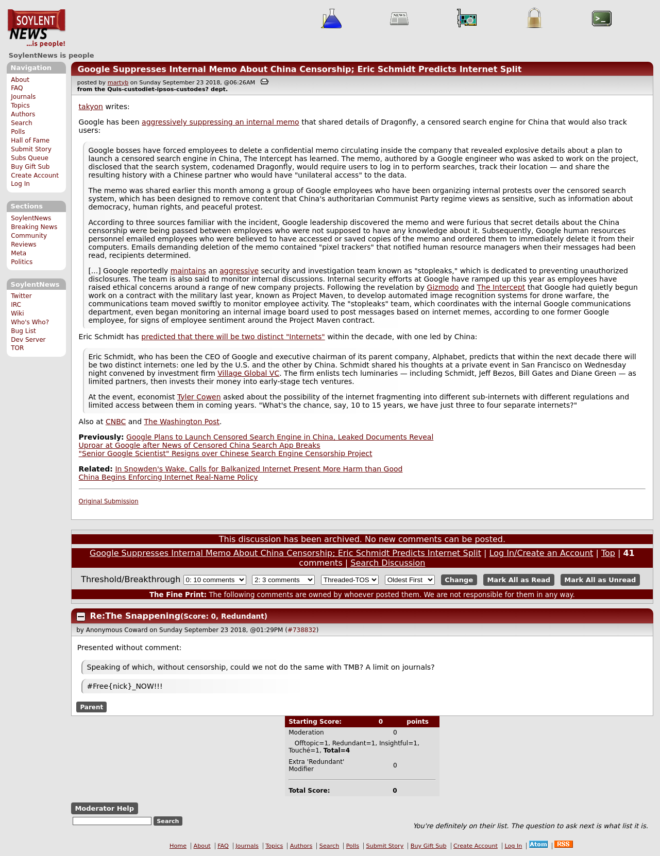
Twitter (21, 296)
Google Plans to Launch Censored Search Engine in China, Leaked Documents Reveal (279, 437)
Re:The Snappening (135, 616)
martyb (118, 82)
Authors (23, 114)
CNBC (116, 421)
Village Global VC (248, 373)
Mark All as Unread (600, 580)
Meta (18, 253)
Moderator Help (104, 808)
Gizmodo (443, 287)
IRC (16, 304)
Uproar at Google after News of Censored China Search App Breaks (199, 445)
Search (21, 123)
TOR (17, 348)
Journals (23, 96)
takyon (91, 106)
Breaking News (34, 227)
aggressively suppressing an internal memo (220, 122)
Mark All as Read (518, 580)
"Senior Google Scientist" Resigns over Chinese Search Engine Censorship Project (226, 453)
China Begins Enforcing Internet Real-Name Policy (168, 477)
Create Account (35, 175)
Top (608, 553)
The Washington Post (182, 421)
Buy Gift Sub (30, 166)
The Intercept (501, 287)
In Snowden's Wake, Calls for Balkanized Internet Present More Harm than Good (258, 469)
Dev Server (28, 339)
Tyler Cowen (199, 397)
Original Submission (109, 501)
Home (178, 846)
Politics (21, 262)
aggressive (239, 271)
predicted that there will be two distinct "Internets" (233, 337)
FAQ (17, 88)
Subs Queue (29, 158)
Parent (91, 707)
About (20, 79)
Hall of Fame (30, 140)
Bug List (23, 331)
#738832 (301, 630)
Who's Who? (30, 322)
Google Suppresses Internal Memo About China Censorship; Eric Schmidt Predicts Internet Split (299, 69)
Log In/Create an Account (541, 553)
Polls (18, 131)
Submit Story (31, 149)
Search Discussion (387, 563)
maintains (188, 271)
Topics (20, 105)
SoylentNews (36, 28)
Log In (20, 183)
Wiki (17, 313)
